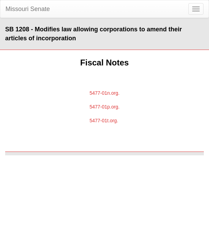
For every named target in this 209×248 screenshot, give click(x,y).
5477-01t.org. (103, 120)
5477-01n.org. (104, 93)
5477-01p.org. (104, 107)
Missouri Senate (28, 9)
